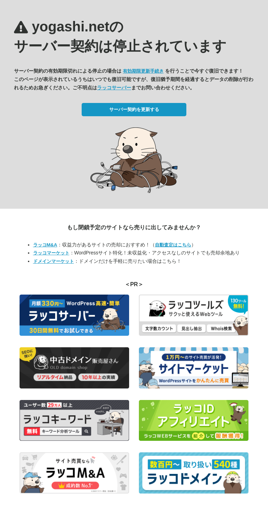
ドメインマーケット (53, 261)
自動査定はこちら (173, 244)
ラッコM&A (45, 244)
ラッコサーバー (114, 87)
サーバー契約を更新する (134, 109)
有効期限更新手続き (143, 71)
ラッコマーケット (51, 252)
